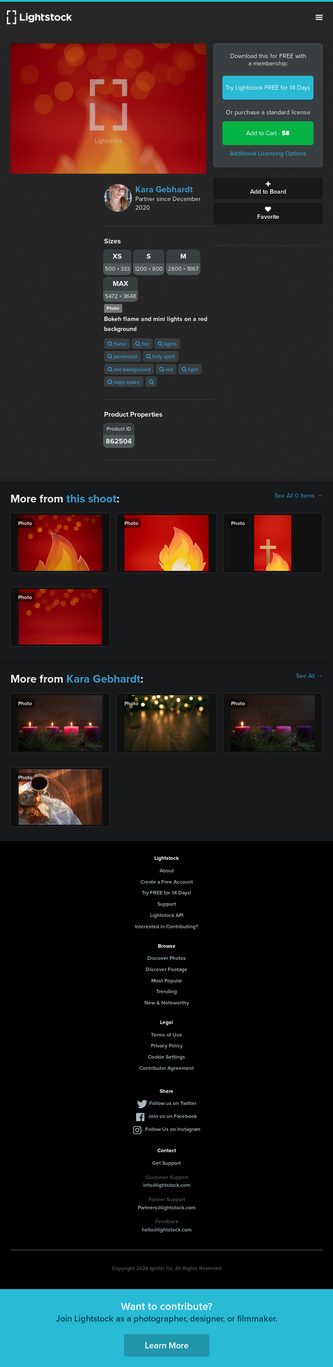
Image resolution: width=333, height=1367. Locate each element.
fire (142, 343)
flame (117, 343)
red (166, 369)
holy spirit (160, 356)
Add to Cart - (268, 133)
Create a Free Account (166, 881)
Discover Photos (166, 958)
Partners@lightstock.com (167, 1207)
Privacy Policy (167, 1045)
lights (167, 343)
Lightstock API (166, 915)
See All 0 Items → (298, 496)
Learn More (167, 1345)
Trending (166, 991)
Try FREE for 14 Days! (166, 892)
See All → (309, 676)
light (190, 369)
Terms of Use (166, 1034)
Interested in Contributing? (166, 926)
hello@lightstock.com (167, 1229)
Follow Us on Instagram (172, 1129)
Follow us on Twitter (172, 1103)
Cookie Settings (166, 1056)
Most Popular (166, 980)
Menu (319, 17)
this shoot (91, 498)
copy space (124, 381)
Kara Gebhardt (164, 189)
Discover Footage (166, 969)
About (167, 870)
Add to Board (268, 188)
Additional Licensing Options (268, 153)
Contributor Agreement (166, 1068)
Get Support (166, 1162)
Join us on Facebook (172, 1116)
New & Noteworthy (166, 1002)
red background (129, 369)
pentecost (122, 356)
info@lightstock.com (166, 1185)
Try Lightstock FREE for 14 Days (267, 87)
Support (166, 903)
